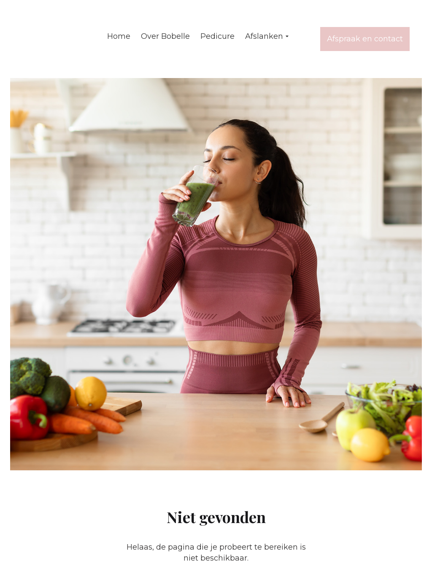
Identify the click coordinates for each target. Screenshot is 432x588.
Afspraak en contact (365, 38)
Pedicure (217, 36)
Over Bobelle (165, 36)
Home (118, 36)
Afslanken (268, 36)
